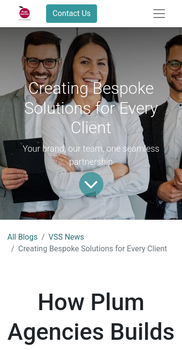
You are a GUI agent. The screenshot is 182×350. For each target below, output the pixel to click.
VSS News (66, 237)
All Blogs (22, 237)
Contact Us (71, 13)
